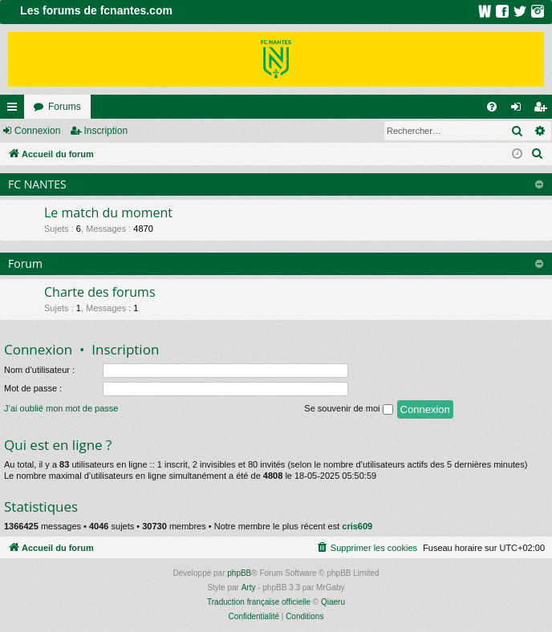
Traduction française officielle (258, 602)
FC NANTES (37, 184)
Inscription (105, 130)
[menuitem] (492, 107)
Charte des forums (100, 292)
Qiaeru (333, 602)
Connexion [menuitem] (519, 110)
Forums (64, 106)
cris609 (357, 526)
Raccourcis (15, 110)
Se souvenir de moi (348, 409)
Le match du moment (108, 212)
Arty (249, 587)
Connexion (37, 130)
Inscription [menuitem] (543, 110)
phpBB (239, 573)
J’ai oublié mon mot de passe (61, 408)
